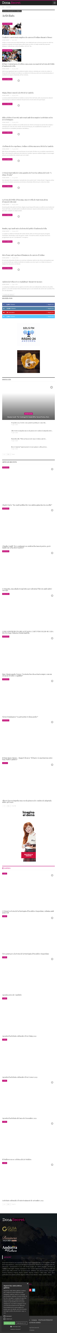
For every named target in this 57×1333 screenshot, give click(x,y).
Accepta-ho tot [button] (9, 1323)
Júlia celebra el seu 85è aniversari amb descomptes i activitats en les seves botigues (27, 118)
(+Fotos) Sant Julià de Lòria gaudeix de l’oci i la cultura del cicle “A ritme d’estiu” (26, 174)
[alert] (15, 1306)
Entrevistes (28, 413)
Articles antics (8, 294)
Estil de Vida (6, 593)
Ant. (4, 454)
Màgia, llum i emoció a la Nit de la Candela (17, 93)
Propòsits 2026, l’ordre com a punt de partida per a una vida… (28, 423)
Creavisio (31, 1330)
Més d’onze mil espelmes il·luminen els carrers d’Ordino (23, 255)
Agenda (4, 873)
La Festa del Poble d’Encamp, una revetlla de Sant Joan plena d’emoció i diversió (25, 201)
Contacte (34, 1320)
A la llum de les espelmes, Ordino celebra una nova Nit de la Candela (27, 146)
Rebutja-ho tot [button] (21, 1323)
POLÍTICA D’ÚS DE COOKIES (33, 1322)
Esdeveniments (7, 24)
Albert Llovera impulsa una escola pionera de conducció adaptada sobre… (32, 431)
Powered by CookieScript (15, 1329)
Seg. (8, 454)
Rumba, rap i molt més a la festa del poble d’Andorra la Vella (24, 228)
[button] (15, 1327)
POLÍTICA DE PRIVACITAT (45, 1320)
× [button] (27, 1283)
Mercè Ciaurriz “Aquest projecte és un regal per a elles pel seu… (29, 447)
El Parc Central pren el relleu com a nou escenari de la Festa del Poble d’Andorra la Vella (28, 65)
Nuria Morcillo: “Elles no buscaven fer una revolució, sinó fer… (29, 439)
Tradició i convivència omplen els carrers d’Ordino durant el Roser (27, 37)
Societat (5, 763)
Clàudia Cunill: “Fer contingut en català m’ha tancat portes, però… (28, 417)
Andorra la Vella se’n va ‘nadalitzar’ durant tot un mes (22, 282)
